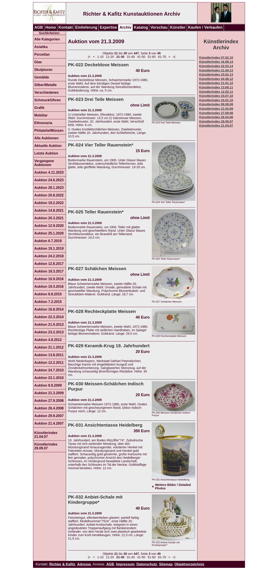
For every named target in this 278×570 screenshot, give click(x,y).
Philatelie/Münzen (48, 130)
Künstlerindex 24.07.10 (216, 96)
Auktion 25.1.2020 (49, 233)
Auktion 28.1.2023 (49, 187)
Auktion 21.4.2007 (49, 423)
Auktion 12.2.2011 (49, 362)
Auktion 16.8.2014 (49, 309)
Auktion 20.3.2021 (49, 218)
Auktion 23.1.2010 (49, 378)
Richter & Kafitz (62, 564)
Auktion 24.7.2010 (49, 370)
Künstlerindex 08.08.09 (216, 104)
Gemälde (41, 77)
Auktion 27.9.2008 (49, 400)
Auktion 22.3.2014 (49, 317)
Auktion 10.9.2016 (49, 279)
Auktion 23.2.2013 (49, 332)
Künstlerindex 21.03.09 (216, 108)
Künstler (177, 27)
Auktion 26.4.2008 (49, 408)
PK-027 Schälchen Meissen (97, 268)
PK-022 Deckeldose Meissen (98, 64)
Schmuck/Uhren (47, 100)
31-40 (131, 56)
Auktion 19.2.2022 (49, 203)
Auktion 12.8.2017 (49, 264)
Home (50, 27)
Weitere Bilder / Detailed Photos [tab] (173, 486)
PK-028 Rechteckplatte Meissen (102, 311)
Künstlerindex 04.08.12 (216, 79)
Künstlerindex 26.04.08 (216, 117)
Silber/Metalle (45, 85)
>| (174, 56)
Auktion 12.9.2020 (49, 226)
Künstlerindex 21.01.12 (216, 83)
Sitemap (165, 564)
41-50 (141, 56)
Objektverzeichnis (189, 564)
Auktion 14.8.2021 (49, 210)
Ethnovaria (43, 123)
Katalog (141, 27)
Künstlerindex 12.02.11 (216, 91)
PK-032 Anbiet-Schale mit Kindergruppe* (95, 499)
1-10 (100, 56)
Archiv (125, 27)
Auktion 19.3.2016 (49, 286)
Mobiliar (41, 115)
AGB (38, 27)
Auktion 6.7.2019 (48, 241)
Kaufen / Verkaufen (205, 27)
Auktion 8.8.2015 (48, 294)
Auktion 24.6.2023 (49, 180)
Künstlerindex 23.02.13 (216, 74)
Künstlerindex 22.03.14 (216, 66)
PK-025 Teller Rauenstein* (96, 211)
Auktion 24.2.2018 (49, 256)
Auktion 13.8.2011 (49, 355)
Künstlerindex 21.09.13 (216, 70)
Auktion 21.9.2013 (49, 324)
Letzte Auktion (46, 153)
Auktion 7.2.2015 (48, 302)
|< (89, 56)
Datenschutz (146, 564)
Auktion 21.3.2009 (49, 393)
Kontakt (65, 27)
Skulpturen (43, 69)
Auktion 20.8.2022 (49, 195)
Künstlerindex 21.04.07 (46, 435)
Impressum (125, 564)
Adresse (84, 564)
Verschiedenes (46, 92)
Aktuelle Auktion (48, 146)
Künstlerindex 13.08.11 (216, 87)
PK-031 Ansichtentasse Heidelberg (105, 424)
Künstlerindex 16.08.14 (216, 61)
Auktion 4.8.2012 (48, 340)
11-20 (110, 56)
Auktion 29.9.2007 (49, 416)
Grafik (39, 108)
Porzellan (42, 54)
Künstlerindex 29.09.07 (46, 446)
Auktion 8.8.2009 (48, 385)
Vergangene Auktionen (44, 163)
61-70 (162, 56)
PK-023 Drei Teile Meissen (96, 99)
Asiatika (41, 47)
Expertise (108, 27)
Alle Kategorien (47, 39)
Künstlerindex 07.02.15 (216, 57)
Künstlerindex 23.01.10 (216, 100)
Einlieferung (86, 27)
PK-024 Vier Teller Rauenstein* (100, 144)
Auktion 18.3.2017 (49, 271)
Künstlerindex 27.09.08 (216, 113)
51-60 (152, 56)
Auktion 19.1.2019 (49, 248)
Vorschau (159, 27)
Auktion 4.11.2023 (49, 172)
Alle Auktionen (46, 138)
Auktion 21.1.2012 (49, 347)
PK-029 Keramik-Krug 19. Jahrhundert (109, 345)
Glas (38, 62)
